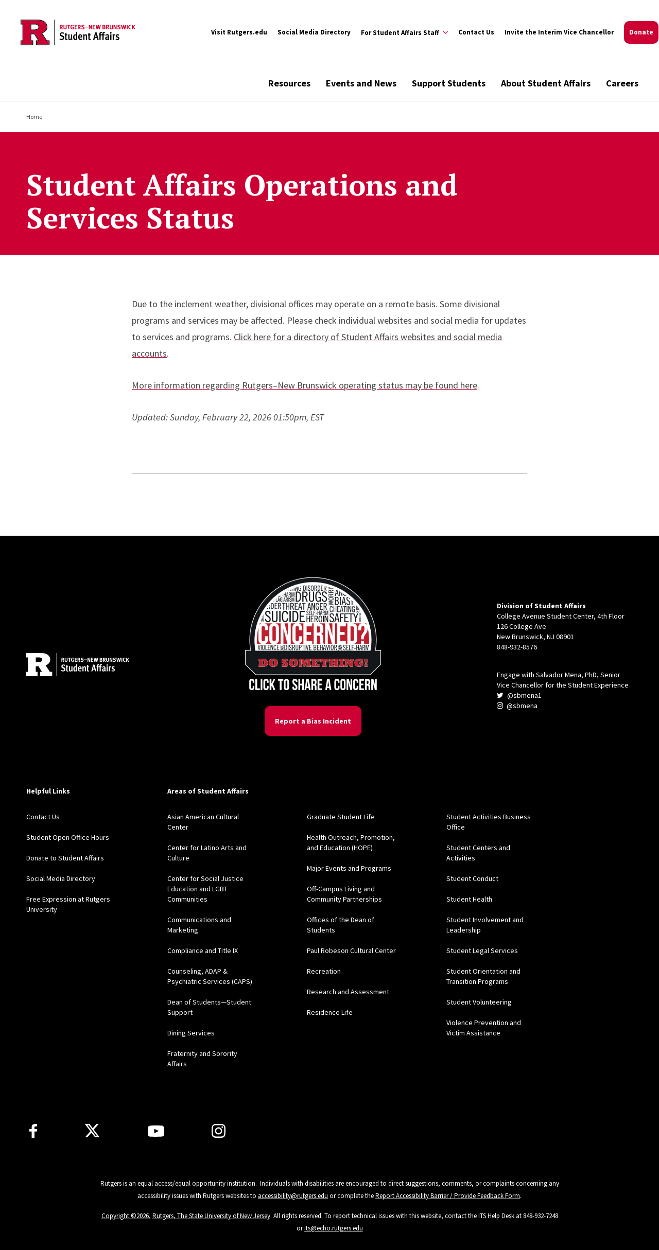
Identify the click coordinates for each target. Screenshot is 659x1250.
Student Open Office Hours (67, 837)
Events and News (361, 83)
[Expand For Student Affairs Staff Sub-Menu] (404, 32)
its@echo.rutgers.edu (333, 1228)
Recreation (324, 971)
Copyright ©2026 (125, 1215)
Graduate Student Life (341, 816)
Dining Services (191, 1032)
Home (34, 116)
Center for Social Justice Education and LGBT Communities (205, 889)
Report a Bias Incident (313, 721)
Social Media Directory (314, 32)
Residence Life (330, 1012)
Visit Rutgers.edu (239, 32)
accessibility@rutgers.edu (293, 1195)
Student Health (469, 899)
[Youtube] (156, 1131)
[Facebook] (33, 1131)
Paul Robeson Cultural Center (351, 950)
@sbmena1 (519, 695)
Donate (641, 32)
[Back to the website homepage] (78, 32)
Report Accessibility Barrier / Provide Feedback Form (447, 1195)
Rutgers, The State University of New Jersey (211, 1215)
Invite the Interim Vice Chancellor (559, 32)
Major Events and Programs (349, 868)
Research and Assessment (348, 991)
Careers (622, 83)
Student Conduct (472, 878)
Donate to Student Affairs (65, 857)
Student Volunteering (479, 1002)
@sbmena (517, 705)
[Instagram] (219, 1131)
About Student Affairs (546, 83)
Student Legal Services (482, 950)
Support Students (448, 83)
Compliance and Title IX (202, 950)
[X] (92, 1131)
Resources (289, 83)
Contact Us (476, 32)
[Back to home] (77, 666)
